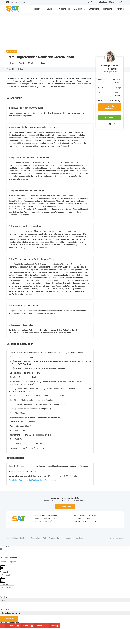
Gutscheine (94, 9)
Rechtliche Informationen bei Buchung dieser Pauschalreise (32, 482)
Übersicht (10, 70)
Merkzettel (108, 9)
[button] (105, 125)
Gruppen (51, 9)
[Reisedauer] (65, 613)
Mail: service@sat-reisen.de (85, 517)
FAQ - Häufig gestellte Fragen (17, 540)
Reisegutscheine (55, 540)
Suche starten (9, 619)
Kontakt (120, 9)
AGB (44, 540)
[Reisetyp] (65, 601)
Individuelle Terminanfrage (110, 108)
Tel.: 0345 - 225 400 (82, 520)
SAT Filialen (79, 9)
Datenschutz (35, 540)
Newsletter (79, 540)
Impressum (68, 540)
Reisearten (38, 9)
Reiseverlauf (23, 70)
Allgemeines (64, 9)
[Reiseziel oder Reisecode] (65, 562)
